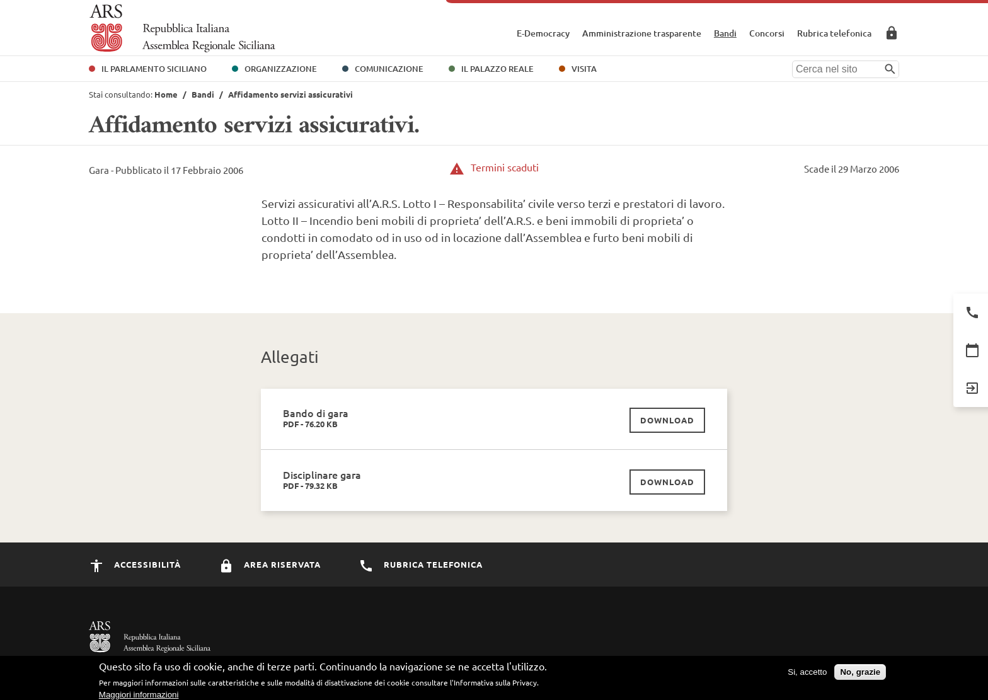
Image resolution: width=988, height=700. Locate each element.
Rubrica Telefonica (421, 564)
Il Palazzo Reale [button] (497, 68)
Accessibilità (135, 564)
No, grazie (860, 674)
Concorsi (766, 33)
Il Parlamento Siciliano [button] (154, 68)
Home (166, 94)
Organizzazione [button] (280, 68)
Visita (584, 68)
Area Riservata (891, 32)
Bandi (725, 33)
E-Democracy (543, 33)
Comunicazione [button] (389, 68)
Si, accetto (807, 674)
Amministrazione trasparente (641, 33)
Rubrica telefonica (834, 33)
